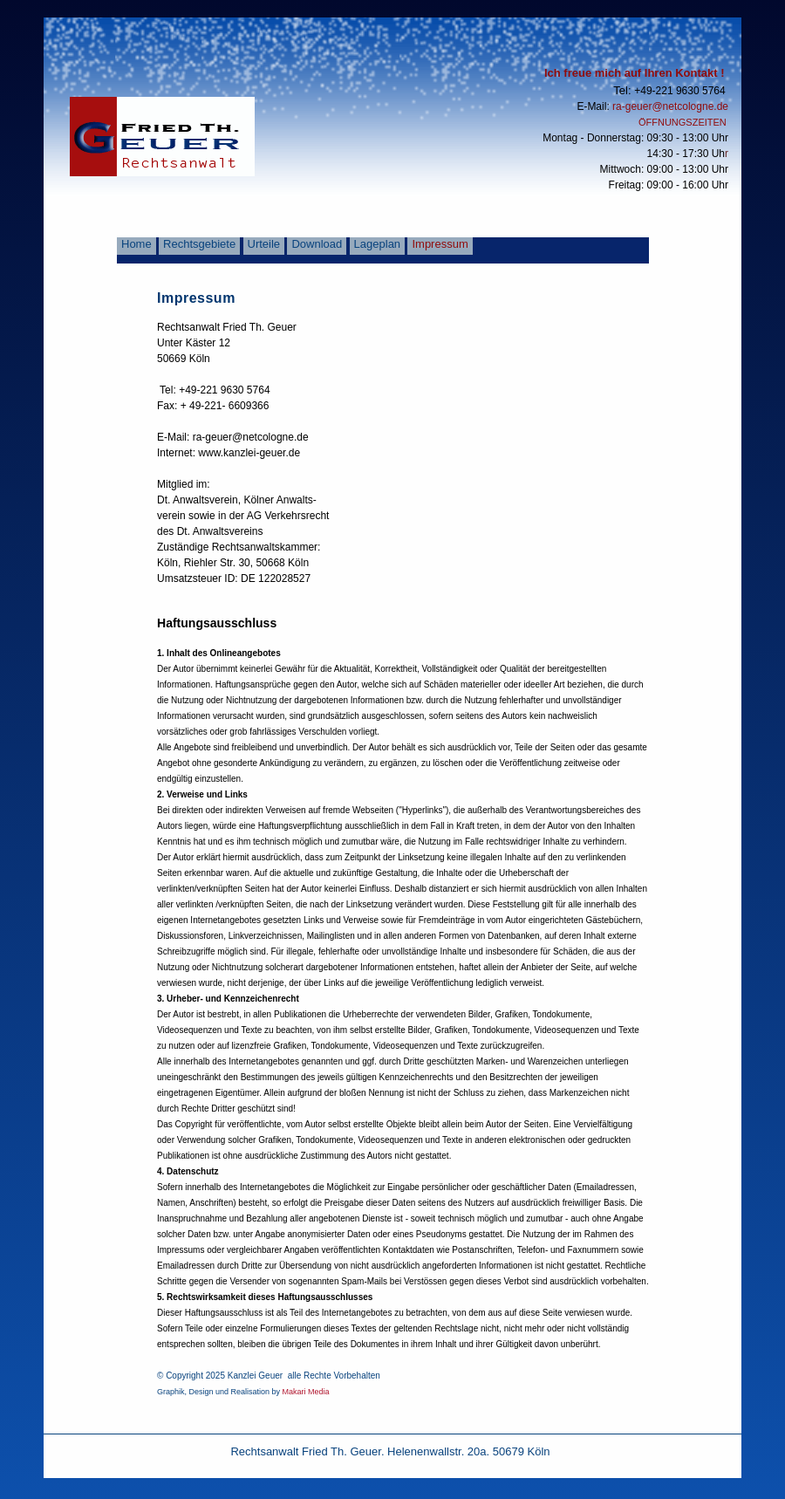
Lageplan (377, 243)
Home (136, 243)
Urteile (264, 243)
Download (316, 243)
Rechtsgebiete (199, 243)
